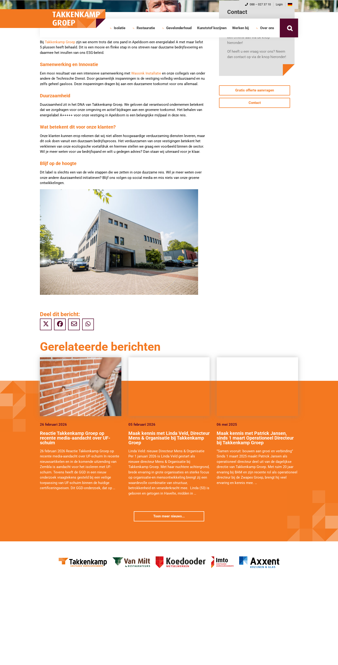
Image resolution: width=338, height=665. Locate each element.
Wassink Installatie (146, 73)
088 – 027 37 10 (258, 4)
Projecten (50, 617)
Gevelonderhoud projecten (63, 653)
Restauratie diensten (192, 610)
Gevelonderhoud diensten (62, 645)
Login (279, 4)
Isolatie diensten (56, 610)
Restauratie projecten (192, 617)
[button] (289, 28)
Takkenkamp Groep (60, 42)
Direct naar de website (60, 625)
